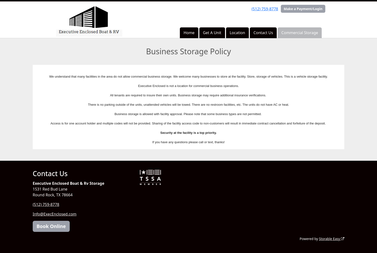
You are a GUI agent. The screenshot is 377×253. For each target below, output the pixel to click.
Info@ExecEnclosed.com (54, 214)
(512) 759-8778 (264, 9)
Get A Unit (212, 32)
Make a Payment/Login (303, 8)
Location (237, 32)
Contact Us (263, 32)
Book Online (51, 226)
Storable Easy (331, 238)
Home (189, 32)
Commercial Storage (299, 32)
